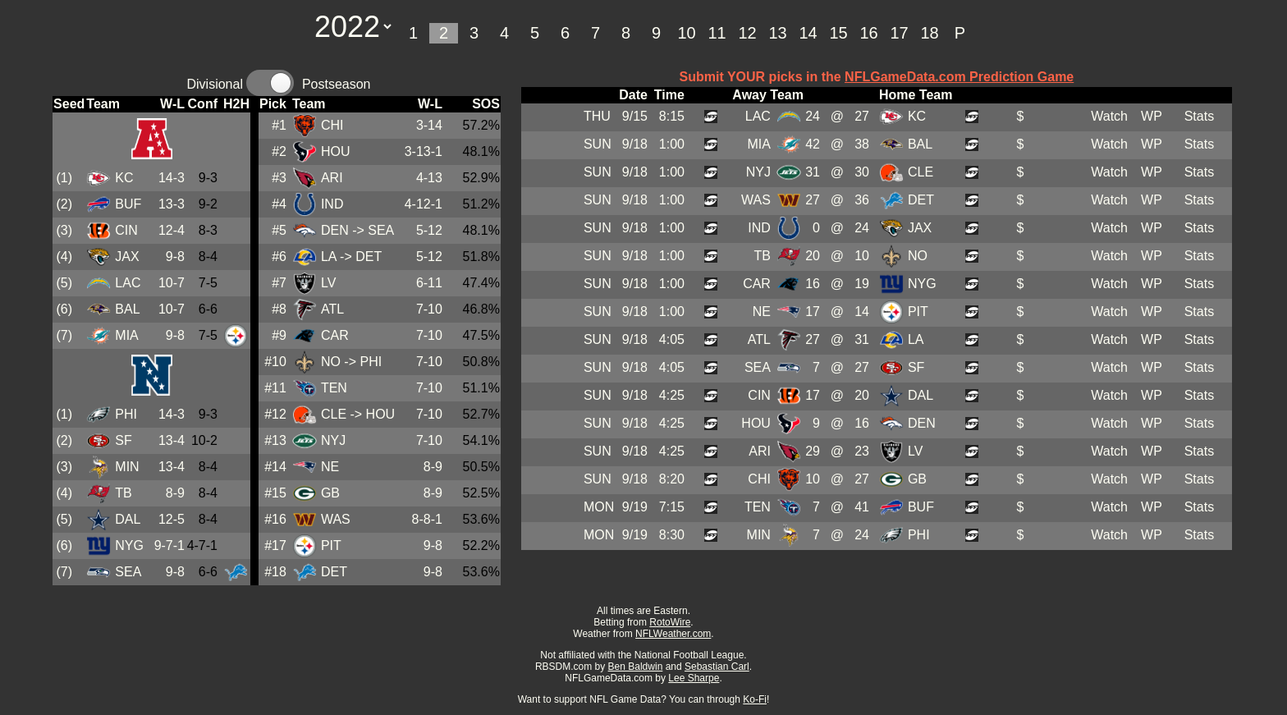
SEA (128, 572)
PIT (331, 545)
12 (747, 33)
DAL (127, 519)
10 (686, 33)
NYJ (333, 440)
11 (717, 33)
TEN (334, 388)
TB (123, 493)
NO (331, 362)
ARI (332, 178)
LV (328, 283)
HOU (335, 151)
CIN (126, 230)
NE (330, 467)
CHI (332, 125)
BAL (127, 309)
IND (332, 204)
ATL (332, 309)
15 (838, 33)
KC (124, 178)
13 (777, 33)
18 (929, 33)
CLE (333, 414)
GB (330, 493)
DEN (335, 230)
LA (329, 257)
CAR (335, 335)
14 (808, 33)
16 (868, 33)
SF (123, 440)
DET (334, 572)
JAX (127, 257)
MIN (127, 467)
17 (899, 33)
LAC (127, 283)
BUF (128, 204)
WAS (335, 519)
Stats (1199, 116)
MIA (126, 335)
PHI (126, 414)
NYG (129, 545)
